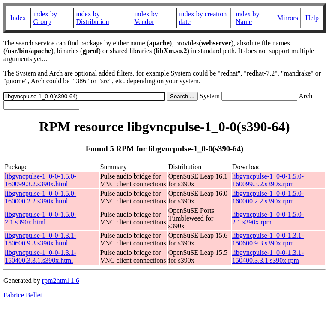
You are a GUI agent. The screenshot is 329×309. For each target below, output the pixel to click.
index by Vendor (146, 17)
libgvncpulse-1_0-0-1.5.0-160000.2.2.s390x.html (40, 197)
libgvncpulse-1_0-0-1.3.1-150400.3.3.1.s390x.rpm (268, 256)
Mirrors (287, 17)
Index (18, 17)
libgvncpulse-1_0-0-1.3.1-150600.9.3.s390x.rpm (268, 239)
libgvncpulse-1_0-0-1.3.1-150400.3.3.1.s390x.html (40, 256)
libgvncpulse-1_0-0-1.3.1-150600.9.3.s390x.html (40, 239)
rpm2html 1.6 (60, 280)
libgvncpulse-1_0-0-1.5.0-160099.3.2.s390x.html (40, 180)
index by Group (45, 17)
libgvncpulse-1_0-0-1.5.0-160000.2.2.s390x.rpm (268, 197)
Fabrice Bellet (22, 295)
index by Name (248, 17)
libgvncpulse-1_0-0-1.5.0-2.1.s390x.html (40, 218)
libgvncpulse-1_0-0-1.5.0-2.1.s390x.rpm (268, 218)
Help (312, 17)
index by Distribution (92, 17)
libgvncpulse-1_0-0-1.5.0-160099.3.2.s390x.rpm (268, 180)
